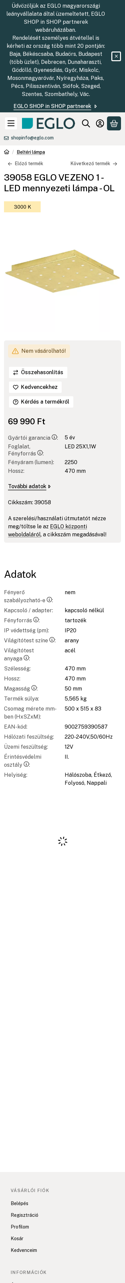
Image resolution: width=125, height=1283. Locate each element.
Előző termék (25, 163)
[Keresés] (86, 123)
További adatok (29, 486)
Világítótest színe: (30, 640)
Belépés (19, 1203)
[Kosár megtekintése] (114, 123)
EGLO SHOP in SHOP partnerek (56, 106)
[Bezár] (116, 56)
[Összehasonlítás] (38, 372)
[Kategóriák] (11, 123)
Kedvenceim (24, 1250)
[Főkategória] (6, 152)
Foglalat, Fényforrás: (26, 450)
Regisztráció (24, 1215)
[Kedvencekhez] (35, 387)
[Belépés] (100, 123)
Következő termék (93, 163)
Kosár (17, 1238)
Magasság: (21, 688)
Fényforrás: (22, 620)
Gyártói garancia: (33, 438)
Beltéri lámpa (31, 152)
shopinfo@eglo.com (32, 137)
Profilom (20, 1226)
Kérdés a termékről (41, 402)
